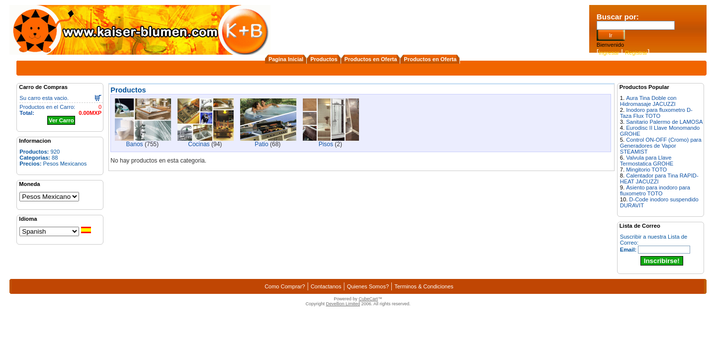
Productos (323, 59)
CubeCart (368, 298)
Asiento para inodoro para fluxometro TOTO (655, 190)
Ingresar (609, 53)
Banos (134, 144)
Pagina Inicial (285, 59)
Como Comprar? (285, 286)
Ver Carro (61, 120)
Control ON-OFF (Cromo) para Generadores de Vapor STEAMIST (661, 146)
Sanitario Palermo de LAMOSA (664, 122)
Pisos (326, 144)
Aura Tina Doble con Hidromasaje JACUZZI (648, 101)
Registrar (636, 53)
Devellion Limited (343, 303)
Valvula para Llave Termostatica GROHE (647, 161)
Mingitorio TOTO (646, 170)
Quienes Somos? (368, 286)
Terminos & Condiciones (423, 286)
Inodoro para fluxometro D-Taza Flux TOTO (656, 113)
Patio (261, 144)
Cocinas (198, 144)
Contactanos (326, 286)
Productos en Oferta (371, 59)
